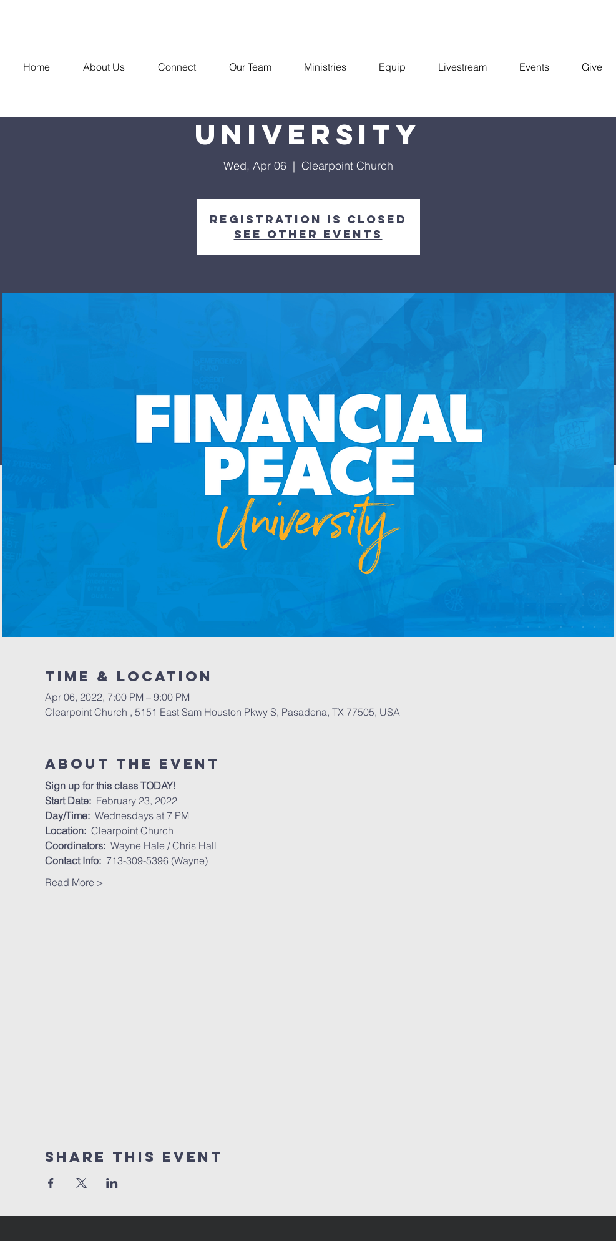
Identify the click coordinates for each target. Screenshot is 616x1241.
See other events (308, 234)
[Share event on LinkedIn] (112, 1183)
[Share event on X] (81, 1183)
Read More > (74, 882)
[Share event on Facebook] (51, 1183)
